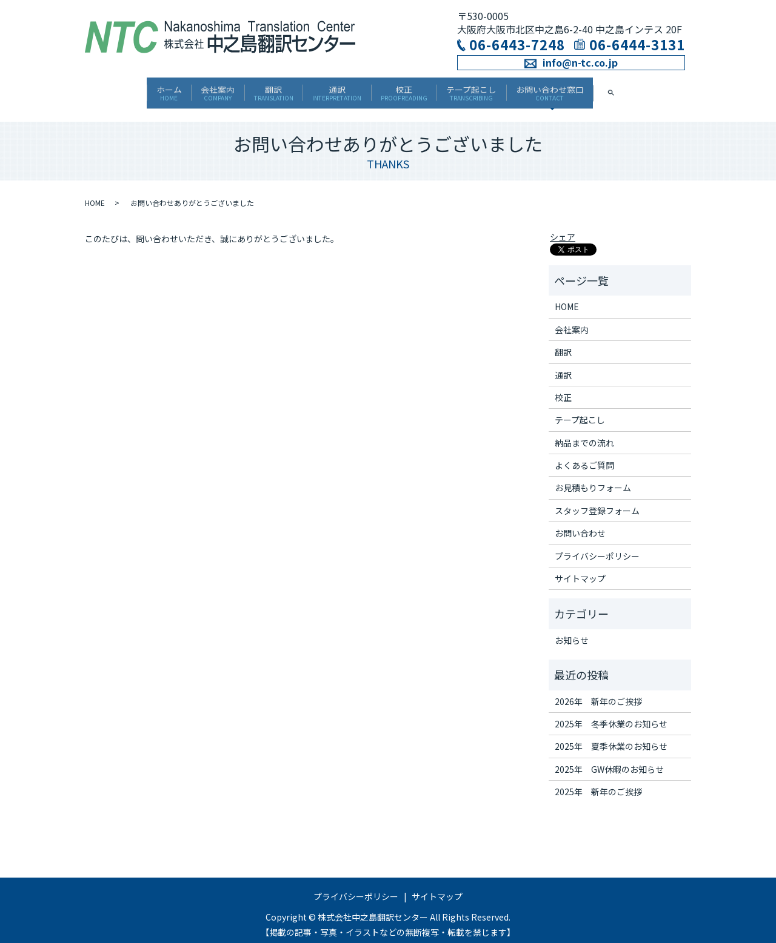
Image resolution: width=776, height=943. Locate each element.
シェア (562, 227)
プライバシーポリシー (597, 546)
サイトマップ (580, 569)
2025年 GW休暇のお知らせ (609, 759)
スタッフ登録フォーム (597, 500)
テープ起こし (505, 89)
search (678, 89)
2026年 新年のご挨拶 (598, 691)
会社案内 (185, 89)
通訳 (337, 89)
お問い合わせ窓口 (600, 89)
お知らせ (572, 630)
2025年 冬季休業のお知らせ (611, 714)
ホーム (119, 89)
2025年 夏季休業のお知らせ (611, 736)
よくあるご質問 (584, 455)
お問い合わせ (580, 523)
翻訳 (257, 89)
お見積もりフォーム (593, 478)
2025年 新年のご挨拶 (598, 782)
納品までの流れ (584, 432)
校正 (420, 89)
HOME (95, 193)
